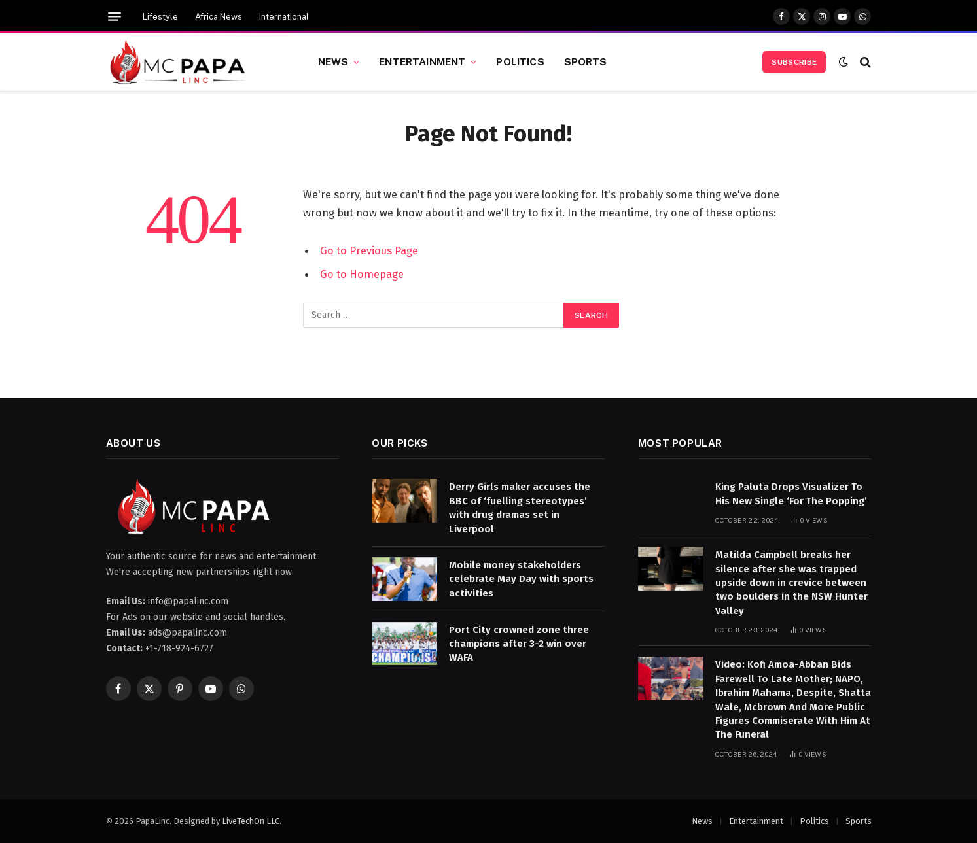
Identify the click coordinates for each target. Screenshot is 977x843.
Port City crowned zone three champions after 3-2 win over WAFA (519, 644)
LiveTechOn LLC (250, 821)
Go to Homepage (362, 274)
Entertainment (422, 61)
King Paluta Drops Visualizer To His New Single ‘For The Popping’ (791, 493)
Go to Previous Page (369, 250)
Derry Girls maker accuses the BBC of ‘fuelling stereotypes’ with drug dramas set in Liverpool (519, 507)
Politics (520, 61)
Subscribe (794, 62)
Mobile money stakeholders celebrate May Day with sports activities (521, 579)
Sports (585, 61)
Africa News (218, 17)
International (284, 17)
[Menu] (114, 16)
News (333, 61)
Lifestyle (160, 17)
